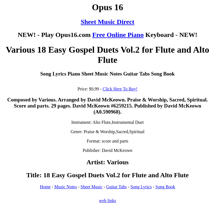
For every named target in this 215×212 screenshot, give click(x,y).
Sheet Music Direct (107, 21)
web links (107, 200)
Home (45, 186)
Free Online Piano (118, 34)
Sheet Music (91, 186)
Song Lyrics (141, 186)
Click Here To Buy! (120, 89)
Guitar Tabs (116, 186)
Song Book (165, 186)
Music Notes (65, 186)
